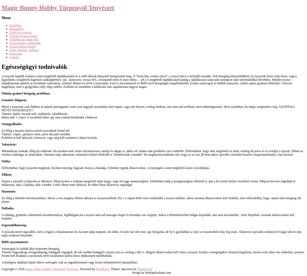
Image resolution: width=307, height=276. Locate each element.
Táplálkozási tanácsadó (24, 39)
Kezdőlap (15, 25)
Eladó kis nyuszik (20, 32)
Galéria (14, 57)
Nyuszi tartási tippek (22, 46)
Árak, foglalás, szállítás (24, 50)
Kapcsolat (15, 53)
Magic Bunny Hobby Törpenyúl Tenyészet (58, 7)
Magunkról (16, 29)
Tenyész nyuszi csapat (23, 36)
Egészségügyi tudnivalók (25, 43)
